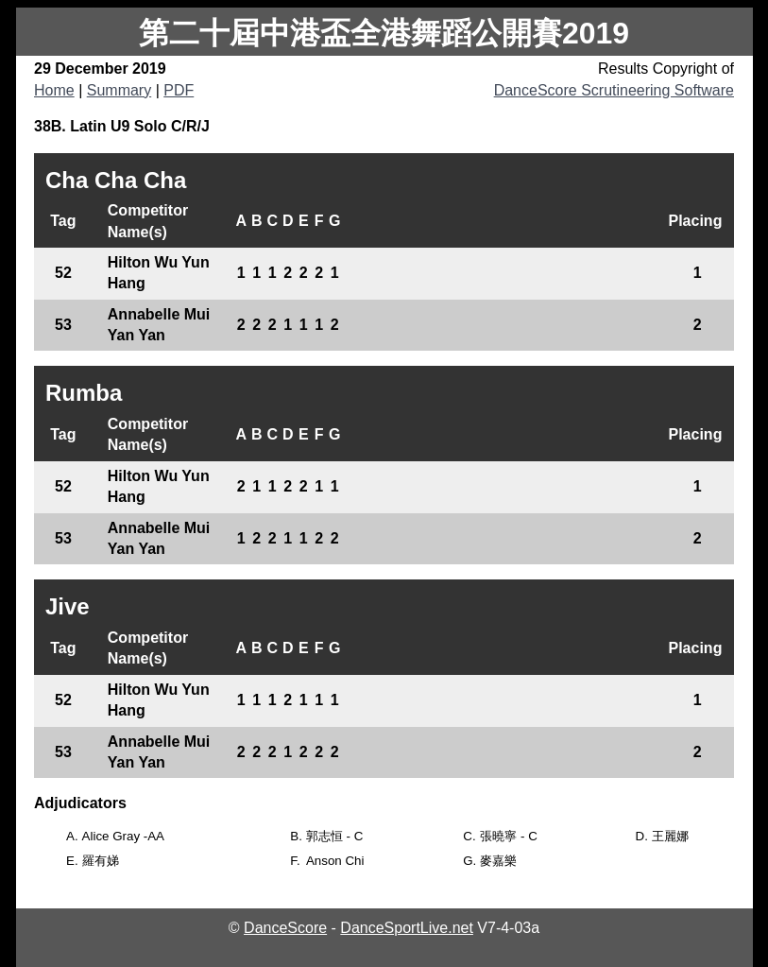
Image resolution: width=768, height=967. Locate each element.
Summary (119, 90)
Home (54, 90)
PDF (178, 90)
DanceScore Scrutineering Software (614, 90)
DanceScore (285, 928)
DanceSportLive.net (406, 928)
